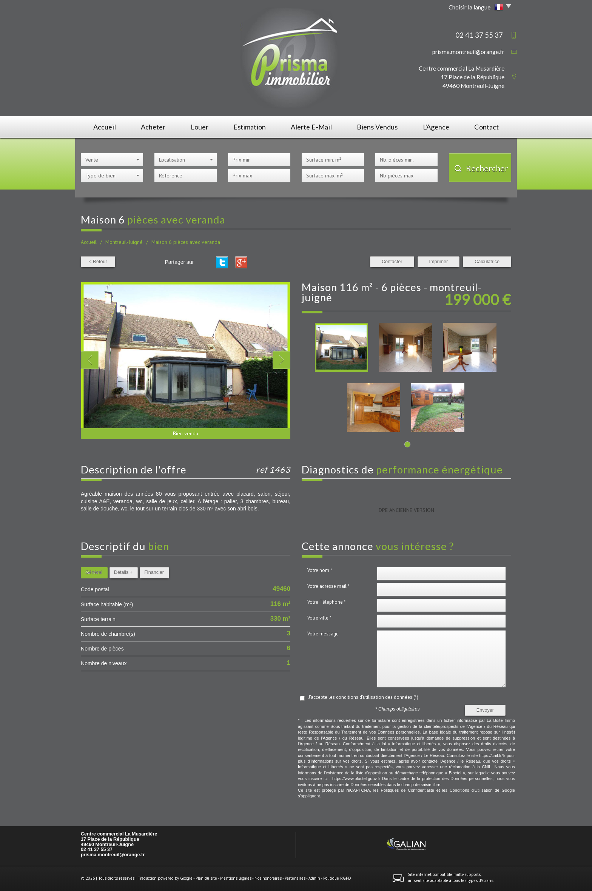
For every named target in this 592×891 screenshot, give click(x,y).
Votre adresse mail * (328, 586)
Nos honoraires (268, 878)
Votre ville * (319, 618)
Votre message (323, 633)
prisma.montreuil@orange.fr (468, 51)
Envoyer (485, 710)
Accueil (104, 127)
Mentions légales (235, 878)
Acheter (153, 127)
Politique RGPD (337, 878)
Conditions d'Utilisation (471, 790)
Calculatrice (487, 261)
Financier (154, 572)
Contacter (392, 261)
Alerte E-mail (311, 127)
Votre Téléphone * (326, 602)
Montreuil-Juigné (124, 242)
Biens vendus (377, 127)
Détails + (123, 572)
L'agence (436, 127)
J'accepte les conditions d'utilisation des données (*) (363, 697)
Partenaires (295, 878)
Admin (314, 878)
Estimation (249, 127)
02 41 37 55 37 (97, 849)
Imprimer (438, 261)
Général (93, 572)
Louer (199, 127)
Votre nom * (319, 570)
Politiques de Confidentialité (407, 790)
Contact (486, 127)
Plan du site (206, 878)
